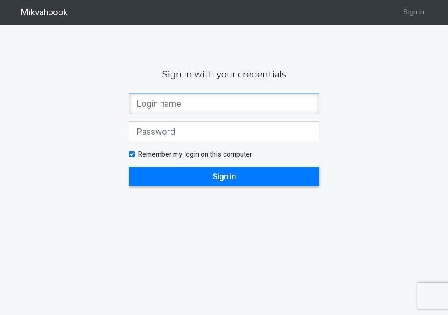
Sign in (413, 12)
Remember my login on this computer (195, 154)
